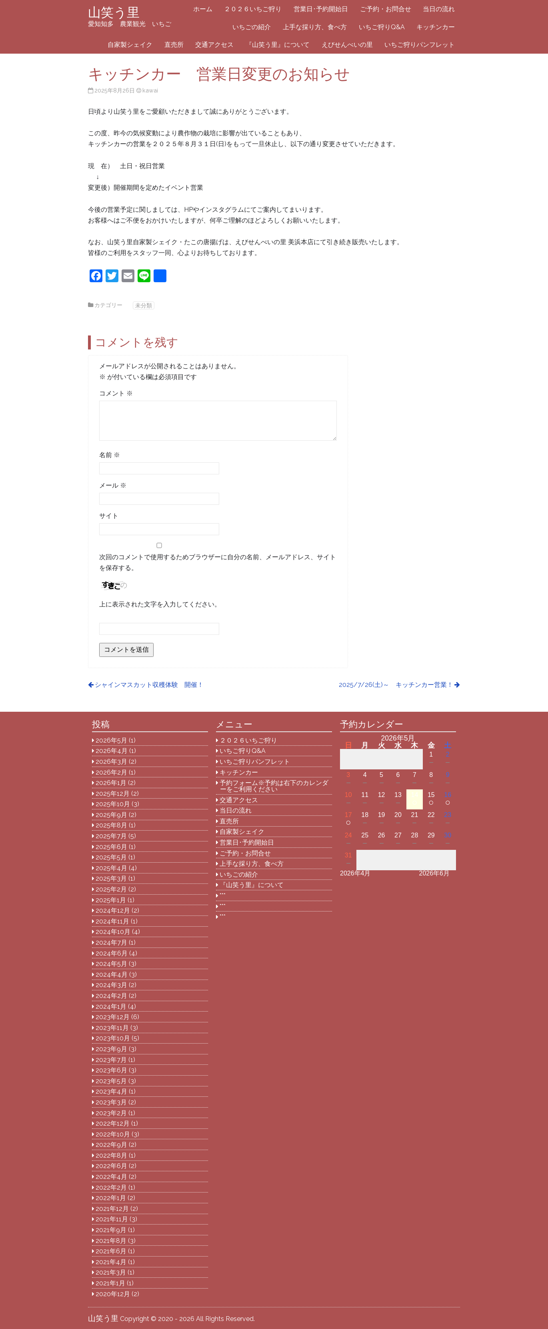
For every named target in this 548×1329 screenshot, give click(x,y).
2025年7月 (111, 836)
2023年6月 (111, 1070)
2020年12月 (113, 1294)
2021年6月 (111, 1251)
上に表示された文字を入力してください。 (160, 604)
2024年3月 (111, 985)
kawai (150, 90)
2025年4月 (111, 868)
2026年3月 (111, 761)
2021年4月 (111, 1262)
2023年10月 (113, 1038)
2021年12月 (112, 1209)
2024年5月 (111, 964)
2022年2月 (111, 1187)
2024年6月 (112, 953)
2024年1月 (111, 1006)
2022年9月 (111, 1144)
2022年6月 (111, 1166)
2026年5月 (111, 740)
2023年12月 (113, 1017)
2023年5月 (111, 1081)
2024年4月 (112, 974)
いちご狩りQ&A (382, 27)
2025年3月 (111, 878)
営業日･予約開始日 (321, 9)
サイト (108, 516)
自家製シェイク (130, 44)
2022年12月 (113, 1123)
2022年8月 (111, 1155)
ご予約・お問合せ (385, 9)
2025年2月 (111, 889)
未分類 (143, 305)
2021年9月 (111, 1230)
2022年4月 (111, 1176)
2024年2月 (111, 996)
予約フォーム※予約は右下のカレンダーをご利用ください (274, 786)
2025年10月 (113, 804)
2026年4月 (112, 751)
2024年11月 (112, 921)
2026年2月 (111, 772)
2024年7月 (111, 942)
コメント (116, 393)
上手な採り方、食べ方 (315, 27)
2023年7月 (111, 1060)
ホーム (202, 9)
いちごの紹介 (251, 27)
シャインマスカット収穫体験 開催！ (149, 685)
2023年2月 (111, 1113)
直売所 (174, 44)
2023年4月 (111, 1091)
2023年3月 (111, 1102)
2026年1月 (111, 783)
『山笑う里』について (278, 44)
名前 (109, 455)
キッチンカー (435, 27)
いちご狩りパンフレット (419, 44)
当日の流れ (439, 9)
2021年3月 (111, 1272)
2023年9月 (111, 1049)
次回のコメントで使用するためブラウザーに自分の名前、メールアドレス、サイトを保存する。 (217, 562)
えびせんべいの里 (347, 44)
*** (223, 895)
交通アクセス (214, 44)
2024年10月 (113, 932)
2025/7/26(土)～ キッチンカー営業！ (396, 685)
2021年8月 (111, 1241)
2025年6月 (111, 847)
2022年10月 (113, 1134)
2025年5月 (111, 857)
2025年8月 (111, 825)
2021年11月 (112, 1219)
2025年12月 (113, 793)
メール (112, 485)
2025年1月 (111, 900)
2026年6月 (434, 873)
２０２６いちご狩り (253, 9)
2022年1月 (111, 1198)
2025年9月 (111, 815)
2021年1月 (110, 1283)
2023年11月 (112, 1028)
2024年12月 (113, 910)
